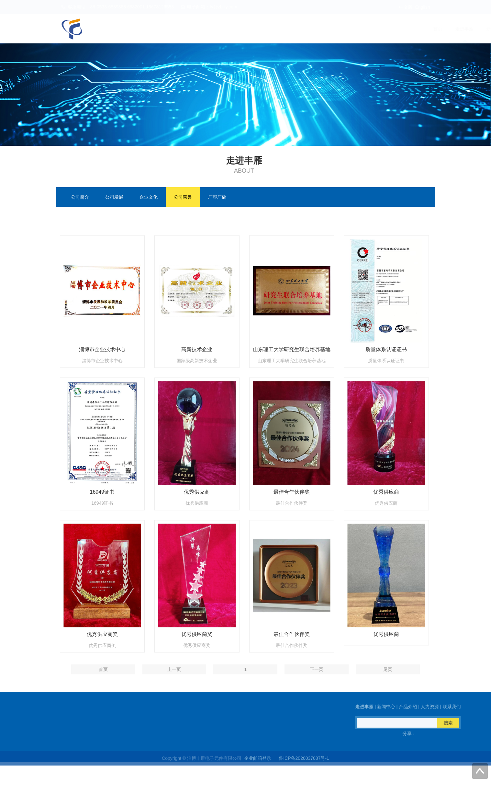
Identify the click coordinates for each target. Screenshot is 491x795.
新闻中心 (328, 28)
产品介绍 (359, 28)
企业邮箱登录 (257, 762)
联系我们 (421, 28)
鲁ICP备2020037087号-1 (304, 762)
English (422, 7)
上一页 (174, 675)
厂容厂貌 (217, 197)
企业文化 (148, 197)
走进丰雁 (297, 28)
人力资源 (390, 28)
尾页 (387, 675)
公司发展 (114, 197)
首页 (270, 28)
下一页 (316, 675)
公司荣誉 (183, 197)
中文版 (406, 7)
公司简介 (80, 197)
